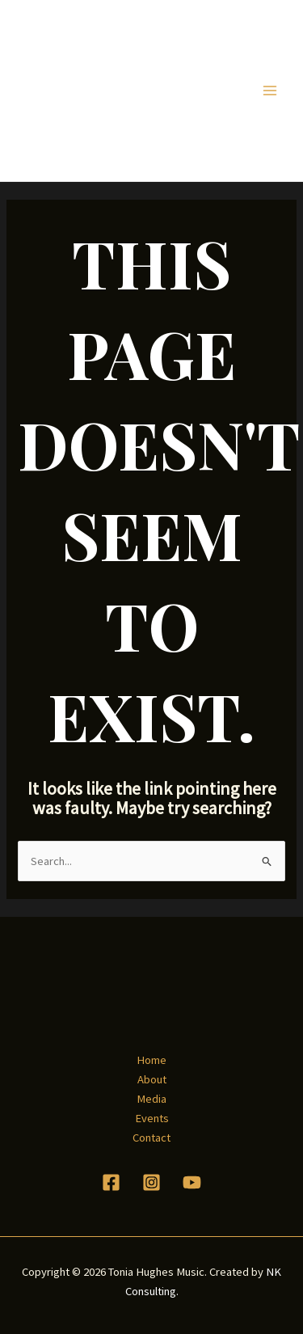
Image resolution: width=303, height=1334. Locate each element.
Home (151, 1060)
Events (152, 1118)
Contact (151, 1137)
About (151, 1079)
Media (151, 1098)
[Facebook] (111, 1182)
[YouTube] (192, 1182)
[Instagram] (151, 1182)
